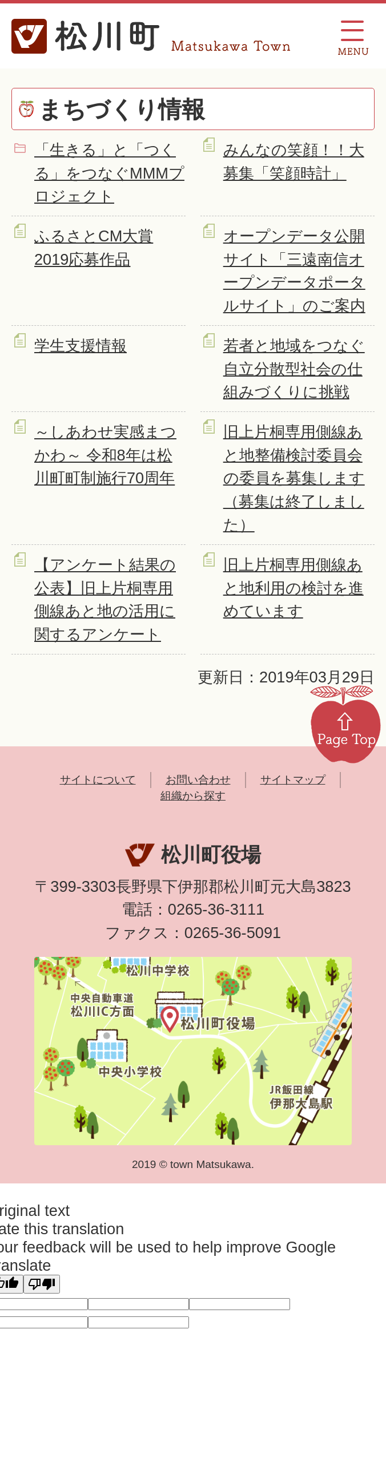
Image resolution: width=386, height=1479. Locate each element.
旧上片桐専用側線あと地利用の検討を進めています (293, 588)
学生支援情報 (80, 345)
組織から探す (193, 796)
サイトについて (98, 780)
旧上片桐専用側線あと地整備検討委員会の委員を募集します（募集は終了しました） (294, 478)
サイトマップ (292, 780)
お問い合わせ (198, 780)
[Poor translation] (41, 1284)
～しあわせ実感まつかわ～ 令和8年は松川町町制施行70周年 (105, 455)
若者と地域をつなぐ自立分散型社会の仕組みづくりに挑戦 (294, 369)
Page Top (345, 723)
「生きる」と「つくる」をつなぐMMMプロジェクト (109, 173)
